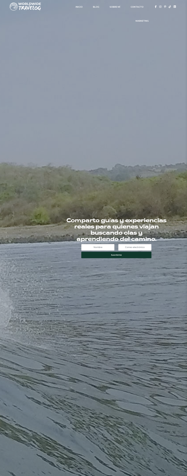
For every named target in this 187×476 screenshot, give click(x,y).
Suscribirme (116, 255)
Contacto (137, 7)
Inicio (79, 7)
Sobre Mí (115, 7)
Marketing (142, 21)
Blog (96, 7)
